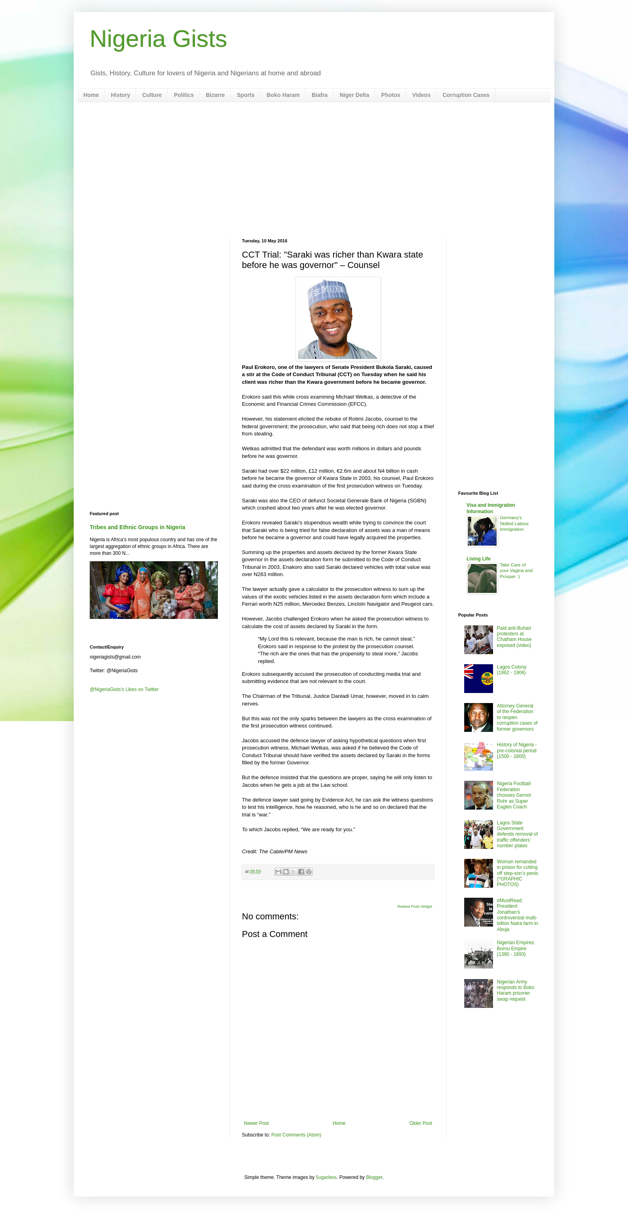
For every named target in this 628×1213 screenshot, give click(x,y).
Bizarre (215, 95)
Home (91, 95)
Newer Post (256, 1123)
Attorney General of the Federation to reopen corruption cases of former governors (517, 717)
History (120, 95)
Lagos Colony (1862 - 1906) (511, 669)
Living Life (479, 559)
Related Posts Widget (414, 907)
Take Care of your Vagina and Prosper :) (516, 570)
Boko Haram (283, 95)
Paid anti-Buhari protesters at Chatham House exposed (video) (514, 636)
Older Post (420, 1123)
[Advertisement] (314, 170)
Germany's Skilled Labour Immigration (514, 523)
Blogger (374, 1177)
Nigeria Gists (158, 38)
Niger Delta (354, 95)
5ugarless (326, 1177)
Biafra (320, 95)
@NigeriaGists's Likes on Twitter (124, 689)
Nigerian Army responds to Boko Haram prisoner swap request (515, 990)
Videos (421, 95)
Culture (152, 95)
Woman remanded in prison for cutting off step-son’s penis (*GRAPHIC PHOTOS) (517, 873)
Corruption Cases (466, 95)
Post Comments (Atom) (296, 1135)
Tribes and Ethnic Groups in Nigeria (137, 527)
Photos (390, 95)
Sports (245, 95)
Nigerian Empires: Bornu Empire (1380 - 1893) (516, 948)
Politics (184, 95)
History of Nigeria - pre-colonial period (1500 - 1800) (517, 750)
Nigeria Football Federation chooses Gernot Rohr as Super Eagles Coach (514, 795)
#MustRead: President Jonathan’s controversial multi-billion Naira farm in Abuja (517, 915)
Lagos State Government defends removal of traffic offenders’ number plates (517, 834)
